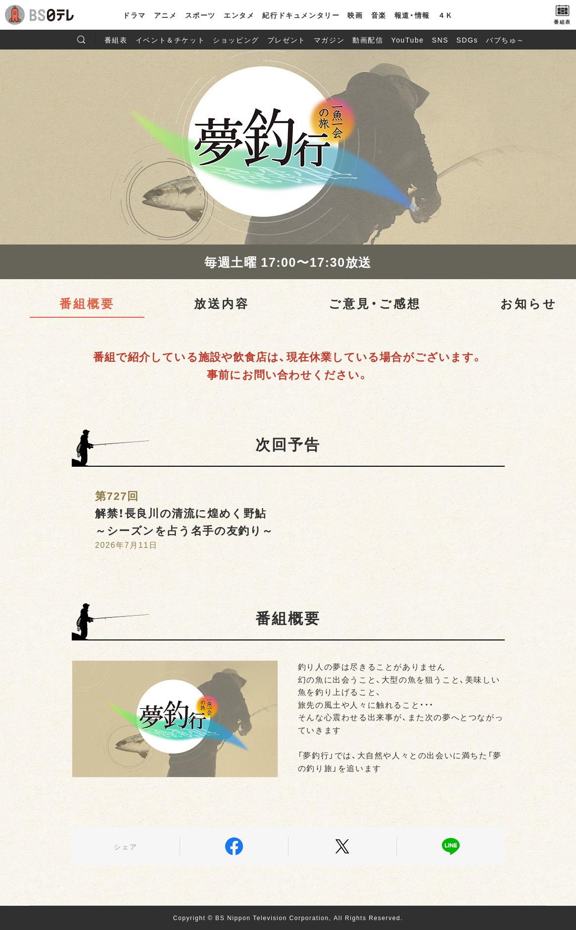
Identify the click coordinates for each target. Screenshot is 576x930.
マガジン (329, 40)
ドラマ (134, 15)
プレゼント (286, 40)
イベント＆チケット (170, 40)
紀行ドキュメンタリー (300, 15)
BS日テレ (52, 14)
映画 (355, 15)
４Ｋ (445, 15)
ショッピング (236, 40)
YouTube (407, 40)
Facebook (234, 846)
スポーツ (200, 15)
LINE (451, 846)
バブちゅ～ (505, 40)
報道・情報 (412, 15)
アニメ (165, 15)
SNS (440, 40)
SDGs (467, 40)
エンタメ (239, 15)
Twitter (342, 846)
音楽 (378, 15)
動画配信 (367, 40)
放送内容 (221, 303)
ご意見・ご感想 (375, 303)
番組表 (116, 40)
